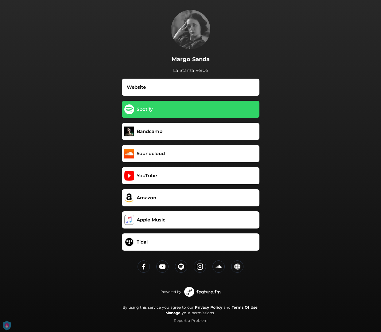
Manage (173, 313)
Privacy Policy (208, 307)
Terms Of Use (245, 307)
